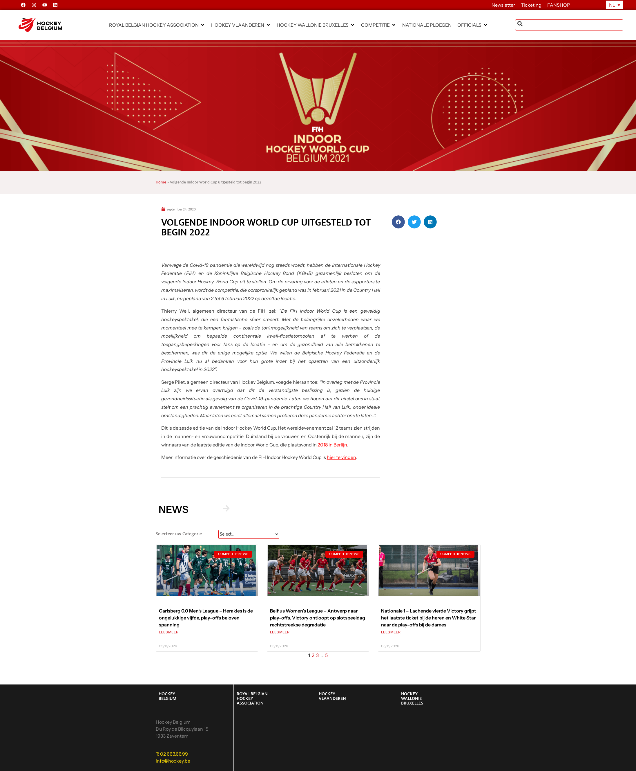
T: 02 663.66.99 (172, 754)
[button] (157, 25)
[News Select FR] (248, 534)
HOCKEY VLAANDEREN (332, 696)
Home (161, 182)
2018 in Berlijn (332, 445)
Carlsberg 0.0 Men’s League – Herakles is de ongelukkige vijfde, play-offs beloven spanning (206, 618)
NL (612, 5)
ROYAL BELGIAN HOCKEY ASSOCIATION (252, 698)
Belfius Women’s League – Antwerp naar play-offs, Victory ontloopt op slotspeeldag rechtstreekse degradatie (317, 618)
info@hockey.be (173, 761)
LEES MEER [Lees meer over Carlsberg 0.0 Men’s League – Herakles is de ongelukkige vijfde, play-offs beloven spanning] (168, 632)
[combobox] (569, 24)
